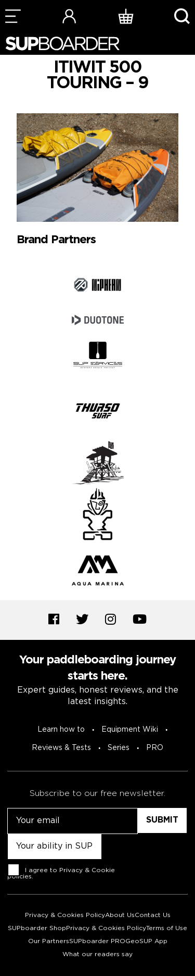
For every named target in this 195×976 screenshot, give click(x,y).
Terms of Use (166, 928)
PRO (154, 748)
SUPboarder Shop (37, 928)
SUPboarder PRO (97, 941)
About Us (120, 915)
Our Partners (48, 941)
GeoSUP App (146, 941)
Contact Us (153, 915)
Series (118, 748)
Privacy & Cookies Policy (65, 915)
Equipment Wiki (129, 730)
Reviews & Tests (61, 748)
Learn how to (61, 730)
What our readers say (97, 954)
